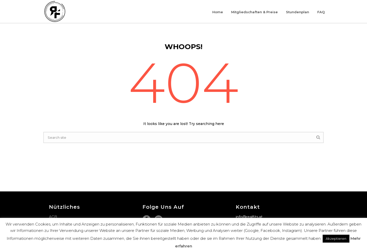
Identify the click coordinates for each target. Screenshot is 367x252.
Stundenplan (297, 12)
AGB (53, 217)
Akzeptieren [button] (336, 238)
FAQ (321, 12)
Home (217, 12)
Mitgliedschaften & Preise (254, 12)
